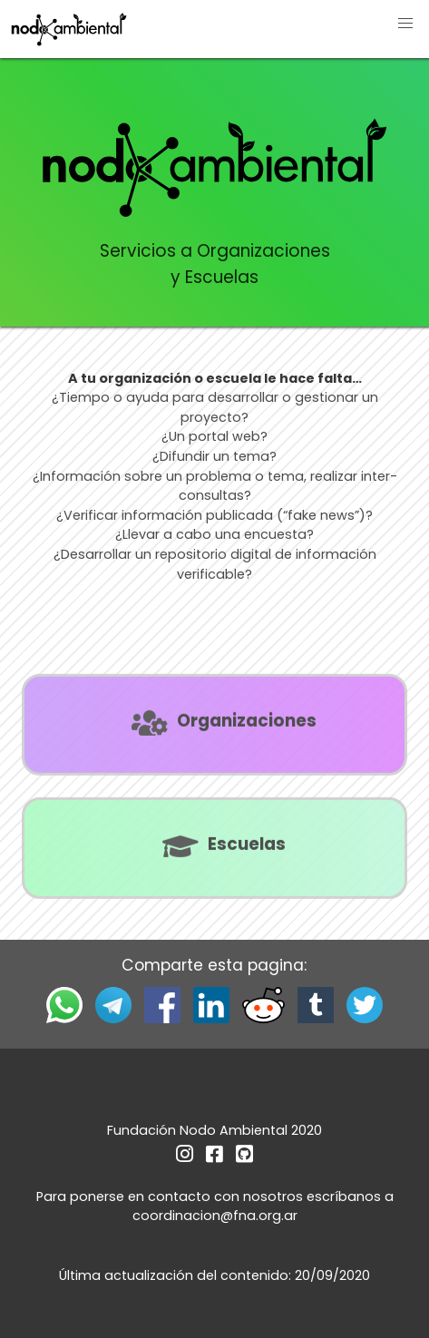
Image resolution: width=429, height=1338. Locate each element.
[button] (405, 23)
